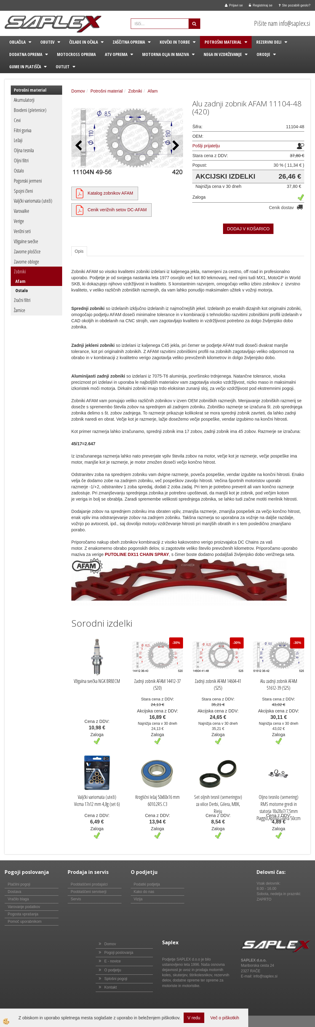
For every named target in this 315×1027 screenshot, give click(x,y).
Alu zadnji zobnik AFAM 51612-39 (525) (278, 685)
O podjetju (112, 970)
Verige (19, 221)
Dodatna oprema (25, 54)
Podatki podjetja (147, 884)
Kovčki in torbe (175, 42)
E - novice (112, 961)
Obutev (47, 42)
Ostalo (19, 170)
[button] (175, 146)
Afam (20, 281)
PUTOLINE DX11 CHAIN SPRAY (137, 554)
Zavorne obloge (26, 261)
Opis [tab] (79, 251)
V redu (194, 1017)
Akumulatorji (24, 100)
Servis (76, 899)
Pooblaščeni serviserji (88, 892)
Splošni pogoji (115, 979)
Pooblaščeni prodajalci (89, 884)
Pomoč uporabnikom (25, 921)
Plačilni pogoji (19, 884)
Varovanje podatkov (24, 907)
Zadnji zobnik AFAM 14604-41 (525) (218, 685)
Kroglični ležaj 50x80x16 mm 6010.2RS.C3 (157, 800)
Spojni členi (23, 191)
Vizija (138, 899)
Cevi (17, 120)
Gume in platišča (25, 66)
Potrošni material (223, 42)
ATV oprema (116, 54)
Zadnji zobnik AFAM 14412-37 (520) (157, 685)
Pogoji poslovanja (118, 952)
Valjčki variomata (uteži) (33, 200)
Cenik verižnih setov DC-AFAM (117, 209)
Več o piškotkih (224, 1017)
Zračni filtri (22, 300)
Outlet (63, 66)
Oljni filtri (21, 160)
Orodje (263, 54)
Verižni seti (22, 231)
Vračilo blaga (18, 899)
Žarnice (19, 310)
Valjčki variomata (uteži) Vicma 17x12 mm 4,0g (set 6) (97, 800)
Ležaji (18, 140)
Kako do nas (144, 892)
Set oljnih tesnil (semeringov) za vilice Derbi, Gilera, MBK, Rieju (218, 804)
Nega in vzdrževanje (223, 54)
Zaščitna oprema (129, 42)
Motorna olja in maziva (165, 54)
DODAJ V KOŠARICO (248, 228)
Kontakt (110, 987)
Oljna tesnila (24, 150)
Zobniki (20, 271)
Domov (78, 91)
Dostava (14, 892)
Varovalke (21, 211)
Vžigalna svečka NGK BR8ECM (97, 681)
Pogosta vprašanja (23, 914)
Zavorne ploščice (27, 251)
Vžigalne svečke (26, 241)
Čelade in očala (83, 42)
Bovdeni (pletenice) (30, 110)
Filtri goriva (22, 130)
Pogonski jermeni (28, 180)
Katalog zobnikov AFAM (110, 193)
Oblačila (17, 42)
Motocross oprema (76, 54)
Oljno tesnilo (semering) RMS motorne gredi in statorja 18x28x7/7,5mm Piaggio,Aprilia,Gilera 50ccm (279, 808)
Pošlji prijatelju (206, 145)
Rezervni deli (268, 42)
